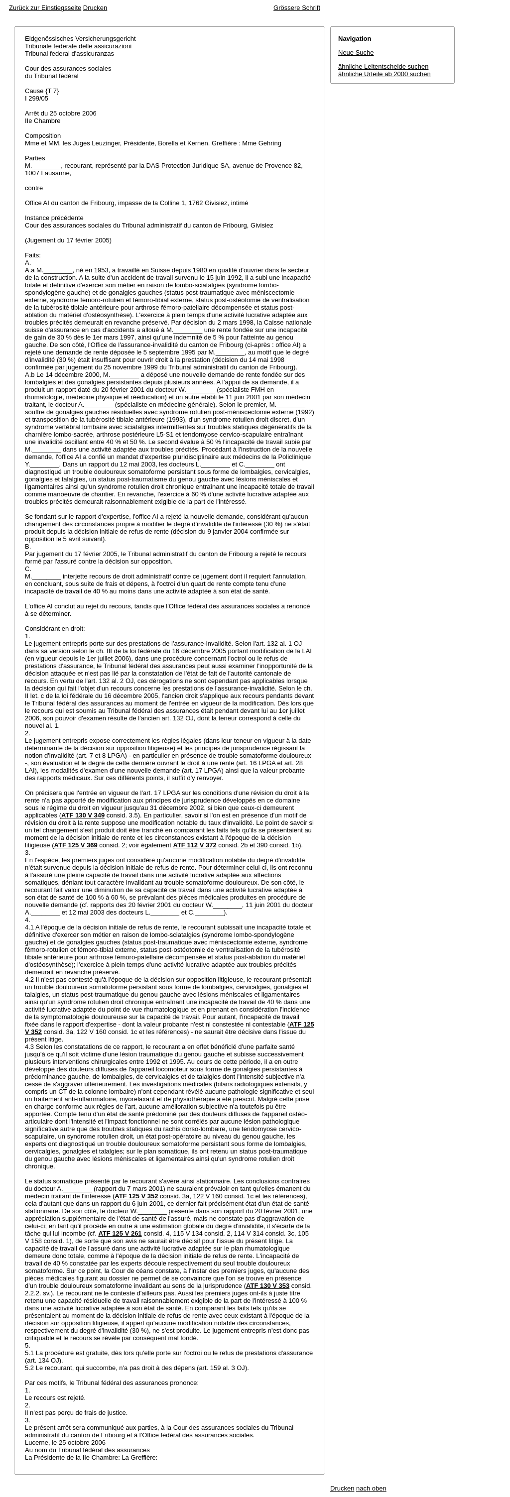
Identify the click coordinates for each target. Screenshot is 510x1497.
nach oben (371, 1488)
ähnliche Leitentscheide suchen (383, 66)
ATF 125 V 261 (119, 1233)
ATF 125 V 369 (76, 845)
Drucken (95, 7)
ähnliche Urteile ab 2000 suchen (384, 74)
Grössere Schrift (296, 7)
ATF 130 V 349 (83, 815)
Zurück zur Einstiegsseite (45, 7)
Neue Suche (356, 52)
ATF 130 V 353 (267, 1285)
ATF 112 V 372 (194, 845)
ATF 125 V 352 (136, 1196)
